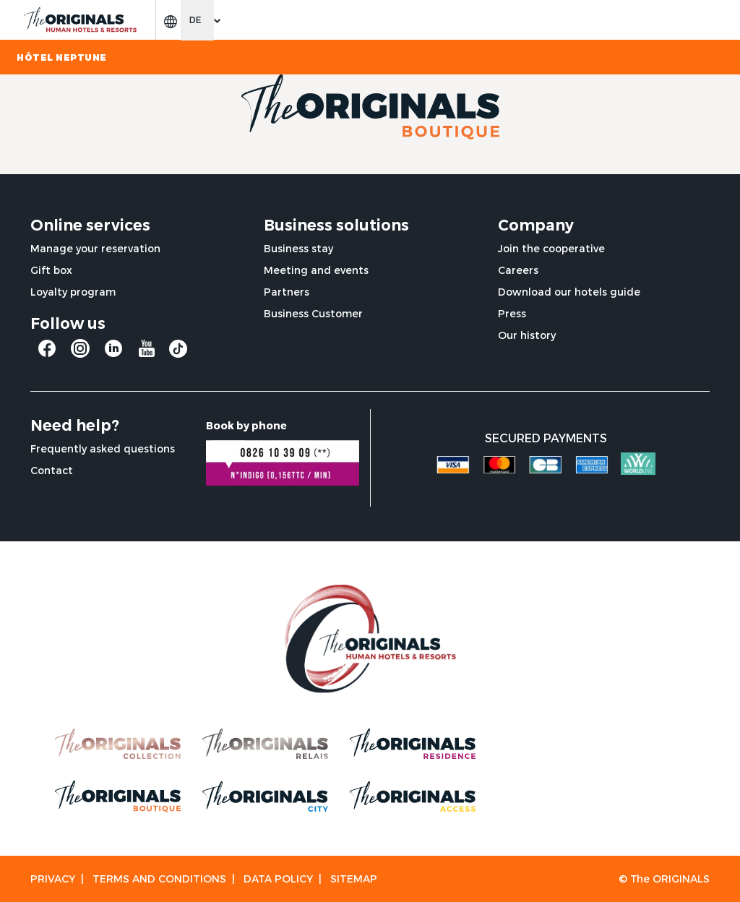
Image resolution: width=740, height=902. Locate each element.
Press (512, 313)
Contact (51, 470)
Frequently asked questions (102, 448)
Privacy (52, 878)
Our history (527, 335)
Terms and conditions (159, 878)
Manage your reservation (95, 248)
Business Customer (313, 313)
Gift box (51, 270)
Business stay (298, 248)
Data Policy (278, 878)
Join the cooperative (551, 248)
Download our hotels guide (569, 291)
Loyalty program (73, 291)
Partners (286, 291)
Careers (518, 270)
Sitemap (353, 878)
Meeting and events (316, 270)
